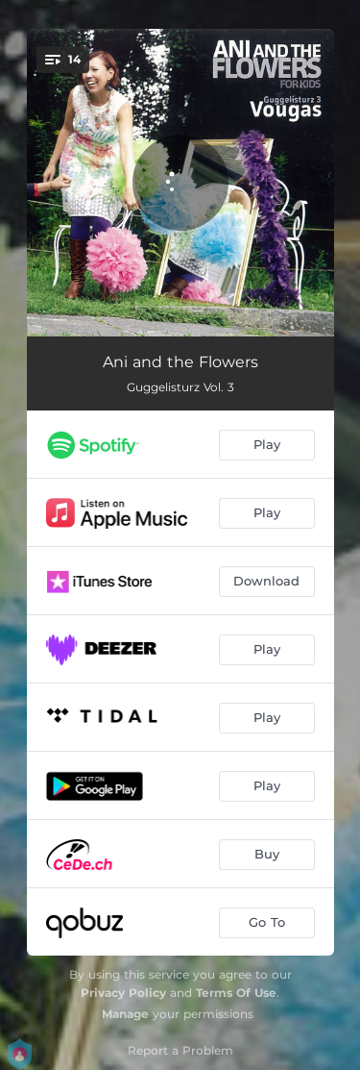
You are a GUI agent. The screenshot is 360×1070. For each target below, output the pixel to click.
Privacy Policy (123, 992)
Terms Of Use (236, 992)
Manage (125, 1014)
